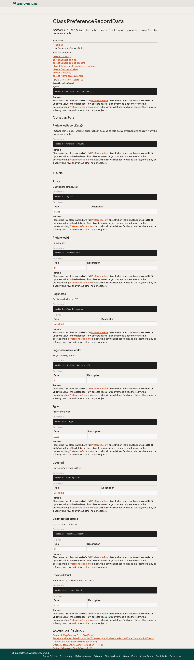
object (59, 44)
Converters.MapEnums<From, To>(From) (75, 641)
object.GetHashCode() (65, 69)
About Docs (146, 656)
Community (66, 656)
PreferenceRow (99, 100)
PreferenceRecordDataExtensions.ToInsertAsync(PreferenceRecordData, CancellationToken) (103, 638)
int (55, 267)
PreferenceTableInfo (80, 107)
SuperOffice (68, 80)
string (57, 211)
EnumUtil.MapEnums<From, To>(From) (73, 635)
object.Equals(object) (64, 59)
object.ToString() (62, 56)
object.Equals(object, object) (69, 62)
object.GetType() (62, 72)
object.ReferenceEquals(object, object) (74, 66)
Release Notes (83, 656)
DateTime (59, 323)
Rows (80, 80)
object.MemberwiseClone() (68, 75)
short (56, 436)
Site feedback (112, 656)
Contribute (161, 656)
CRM (76, 80)
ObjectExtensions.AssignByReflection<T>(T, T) (78, 644)
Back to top (176, 656)
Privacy (98, 656)
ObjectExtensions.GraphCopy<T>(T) (72, 648)
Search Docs (130, 656)
